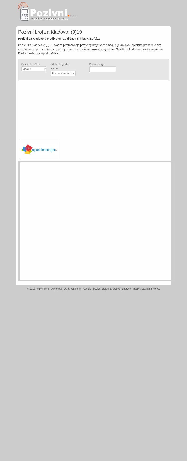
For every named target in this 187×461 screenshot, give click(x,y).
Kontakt (87, 288)
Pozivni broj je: (97, 64)
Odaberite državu (30, 64)
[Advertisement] (123, 13)
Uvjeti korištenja (72, 288)
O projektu (56, 288)
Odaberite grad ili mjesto (60, 66)
